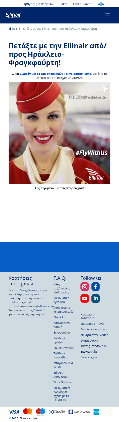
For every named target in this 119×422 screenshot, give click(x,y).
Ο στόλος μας (89, 357)
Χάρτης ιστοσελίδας (93, 346)
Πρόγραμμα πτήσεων (38, 4)
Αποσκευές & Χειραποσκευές (63, 309)
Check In (59, 317)
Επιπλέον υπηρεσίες (93, 329)
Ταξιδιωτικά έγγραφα (61, 300)
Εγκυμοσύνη (62, 332)
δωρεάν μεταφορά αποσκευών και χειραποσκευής (55, 74)
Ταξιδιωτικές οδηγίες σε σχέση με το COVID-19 (62, 394)
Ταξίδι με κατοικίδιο (60, 355)
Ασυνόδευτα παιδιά (62, 325)
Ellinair (13, 28)
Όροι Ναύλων (62, 382)
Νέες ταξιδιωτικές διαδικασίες (62, 288)
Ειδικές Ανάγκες (64, 348)
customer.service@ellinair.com (34, 306)
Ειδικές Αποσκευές (61, 374)
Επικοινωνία (82, 4)
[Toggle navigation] (107, 15)
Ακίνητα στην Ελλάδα (94, 335)
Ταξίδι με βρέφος (59, 340)
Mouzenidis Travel (92, 324)
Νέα (63, 4)
